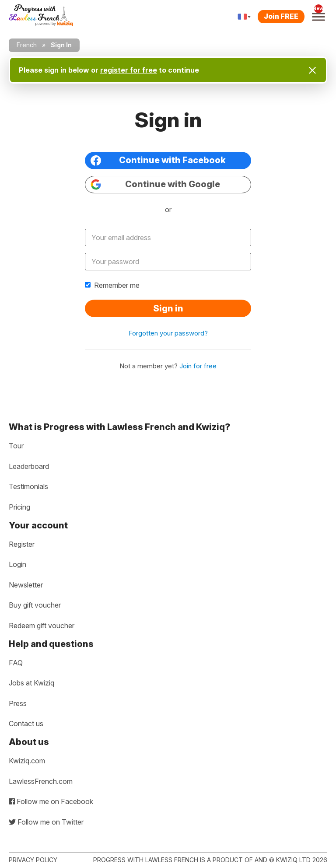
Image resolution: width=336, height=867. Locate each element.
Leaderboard (29, 466)
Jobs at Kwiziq (31, 682)
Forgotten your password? (168, 333)
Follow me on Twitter (46, 822)
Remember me (112, 285)
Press (18, 703)
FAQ (16, 662)
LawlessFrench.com (41, 781)
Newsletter (26, 584)
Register (22, 544)
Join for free (198, 366)
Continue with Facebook (158, 160)
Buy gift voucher (35, 605)
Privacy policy (33, 860)
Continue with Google (155, 184)
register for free (128, 70)
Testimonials (28, 486)
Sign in (168, 308)
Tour (16, 445)
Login (17, 564)
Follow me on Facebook (51, 801)
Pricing (19, 507)
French (27, 45)
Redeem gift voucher (41, 625)
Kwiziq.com (27, 760)
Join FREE (281, 16)
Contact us (26, 723)
